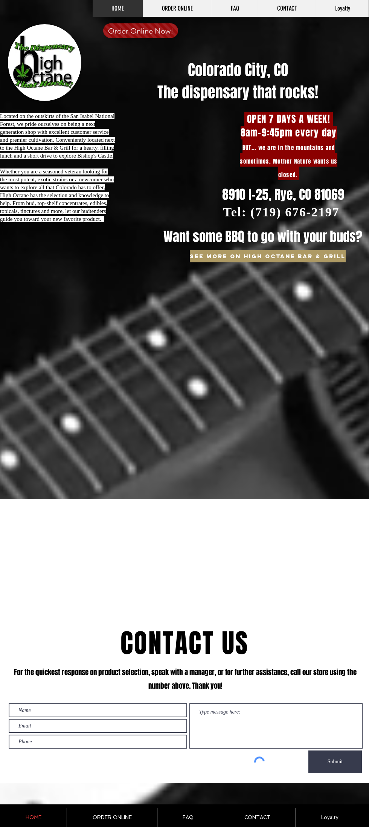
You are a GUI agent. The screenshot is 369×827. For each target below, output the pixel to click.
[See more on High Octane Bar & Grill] (268, 256)
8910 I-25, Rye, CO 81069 (283, 194)
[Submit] (335, 761)
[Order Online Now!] (140, 30)
